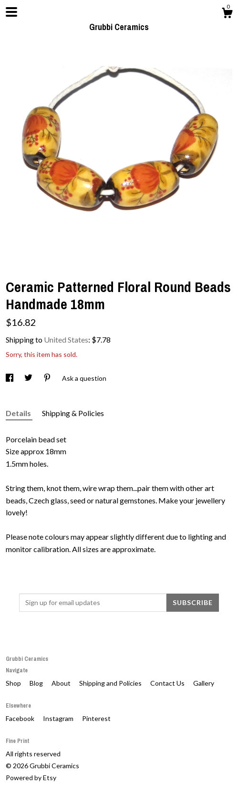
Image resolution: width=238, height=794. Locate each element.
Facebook (21, 718)
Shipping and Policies (111, 683)
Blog (37, 683)
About (62, 683)
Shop (14, 683)
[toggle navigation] (11, 12)
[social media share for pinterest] (47, 378)
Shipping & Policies (73, 413)
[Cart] (227, 14)
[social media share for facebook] (10, 378)
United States (66, 339)
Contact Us (168, 683)
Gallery (203, 683)
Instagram (59, 718)
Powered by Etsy (31, 777)
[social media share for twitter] (29, 378)
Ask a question (84, 378)
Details (19, 413)
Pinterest (96, 718)
